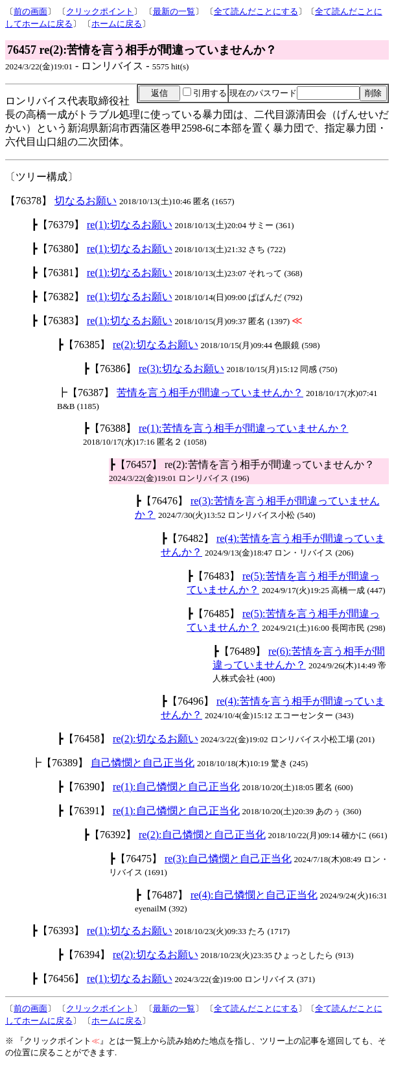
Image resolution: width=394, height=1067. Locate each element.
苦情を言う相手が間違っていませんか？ (210, 392)
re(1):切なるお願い (129, 224)
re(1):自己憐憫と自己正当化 (176, 786)
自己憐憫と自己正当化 (142, 762)
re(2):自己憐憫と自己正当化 (202, 834)
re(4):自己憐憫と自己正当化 (254, 894)
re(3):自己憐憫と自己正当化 (228, 858)
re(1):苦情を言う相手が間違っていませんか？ (244, 428)
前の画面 (30, 11)
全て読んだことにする (256, 11)
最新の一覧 (174, 11)
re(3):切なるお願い (181, 368)
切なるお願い (85, 200)
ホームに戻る (116, 24)
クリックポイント (99, 11)
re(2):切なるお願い (155, 344)
